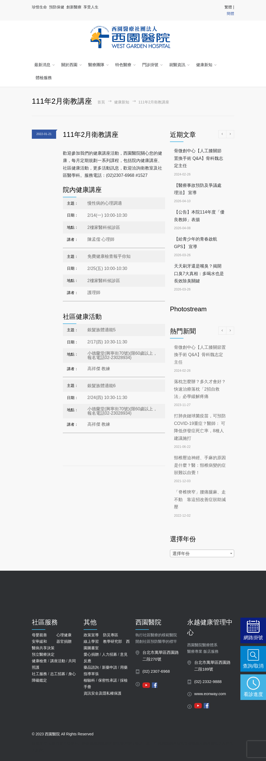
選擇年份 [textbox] (181, 553)
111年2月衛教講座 (90, 134)
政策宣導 (91, 635)
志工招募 (57, 674)
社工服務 (39, 674)
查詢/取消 (253, 666)
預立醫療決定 (43, 654)
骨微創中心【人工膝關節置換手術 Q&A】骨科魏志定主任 (198, 158)
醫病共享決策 (43, 648)
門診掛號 (150, 64)
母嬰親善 (39, 635)
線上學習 (91, 641)
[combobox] (202, 553)
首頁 (101, 102)
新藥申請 (109, 667)
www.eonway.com (210, 694)
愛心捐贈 (91, 654)
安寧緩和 (39, 641)
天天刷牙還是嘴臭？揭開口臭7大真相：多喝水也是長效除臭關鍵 (199, 273)
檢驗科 (89, 680)
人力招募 (109, 654)
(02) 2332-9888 (208, 681)
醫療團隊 (96, 64)
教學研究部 (112, 641)
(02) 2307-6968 (156, 671)
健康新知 (204, 64)
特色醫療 (123, 64)
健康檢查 (39, 661)
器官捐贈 (63, 641)
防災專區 (110, 635)
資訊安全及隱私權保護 (102, 693)
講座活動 (57, 661)
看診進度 (253, 694)
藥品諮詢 (91, 667)
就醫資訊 (177, 64)
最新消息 (42, 64)
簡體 (230, 13)
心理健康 (63, 635)
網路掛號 (253, 637)
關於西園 (69, 64)
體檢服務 (44, 77)
